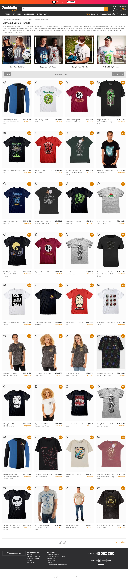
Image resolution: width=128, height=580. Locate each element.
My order (29, 554)
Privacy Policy (51, 558)
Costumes (6, 14)
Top (87, 14)
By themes (17, 14)
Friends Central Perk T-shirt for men (104, 222)
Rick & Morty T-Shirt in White (42, 121)
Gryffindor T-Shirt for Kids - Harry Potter (44, 171)
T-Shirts (31, 19)
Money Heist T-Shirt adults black (74, 425)
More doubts (31, 562)
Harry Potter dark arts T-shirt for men (74, 273)
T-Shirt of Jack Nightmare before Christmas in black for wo (11, 527)
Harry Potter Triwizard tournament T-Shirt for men (42, 527)
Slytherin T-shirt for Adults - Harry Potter (43, 374)
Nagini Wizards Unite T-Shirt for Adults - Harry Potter (105, 122)
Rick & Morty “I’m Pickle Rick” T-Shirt (73, 222)
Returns (29, 560)
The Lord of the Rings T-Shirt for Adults (105, 526)
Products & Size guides (33, 556)
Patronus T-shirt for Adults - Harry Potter (106, 171)
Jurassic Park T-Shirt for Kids (73, 476)
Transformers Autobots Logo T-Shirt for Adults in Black (105, 274)
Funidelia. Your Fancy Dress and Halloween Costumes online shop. (9, 8)
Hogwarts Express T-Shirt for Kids (43, 273)
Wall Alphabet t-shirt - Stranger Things (73, 526)
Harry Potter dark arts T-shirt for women (105, 425)
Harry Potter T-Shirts (80, 67)
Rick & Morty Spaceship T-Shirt (11, 171)
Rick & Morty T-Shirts (111, 67)
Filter (6, 74)
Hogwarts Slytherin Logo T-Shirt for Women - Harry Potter (75, 172)
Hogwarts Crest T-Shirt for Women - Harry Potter (43, 425)
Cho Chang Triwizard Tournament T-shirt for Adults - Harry (11, 477)
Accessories (29, 14)
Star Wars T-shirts (17, 67)
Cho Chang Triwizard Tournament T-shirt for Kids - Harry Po (11, 122)
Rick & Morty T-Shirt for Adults (11, 324)
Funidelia (5, 19)
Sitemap (49, 562)
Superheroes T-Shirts (48, 67)
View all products (120, 542)
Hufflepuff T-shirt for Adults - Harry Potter (10, 374)
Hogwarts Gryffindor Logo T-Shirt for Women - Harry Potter (105, 477)
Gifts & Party (42, 14)
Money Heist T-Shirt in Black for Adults (10, 425)
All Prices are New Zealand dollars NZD (58, 564)
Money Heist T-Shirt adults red (74, 324)
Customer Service (14, 553)
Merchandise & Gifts (15, 19)
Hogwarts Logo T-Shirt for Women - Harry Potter (43, 222)
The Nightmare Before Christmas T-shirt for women (10, 274)
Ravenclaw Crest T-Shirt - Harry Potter (11, 222)
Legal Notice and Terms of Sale (56, 556)
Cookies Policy (51, 560)
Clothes (25, 19)
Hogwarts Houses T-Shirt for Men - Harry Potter (105, 374)
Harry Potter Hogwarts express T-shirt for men (73, 121)
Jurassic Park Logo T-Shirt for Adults (43, 324)
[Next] (68, 542)
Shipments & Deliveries (33, 558)
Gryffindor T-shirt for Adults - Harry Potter (73, 374)
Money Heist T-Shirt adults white (106, 324)
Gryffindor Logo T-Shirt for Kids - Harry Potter (43, 476)
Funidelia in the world (53, 554)
